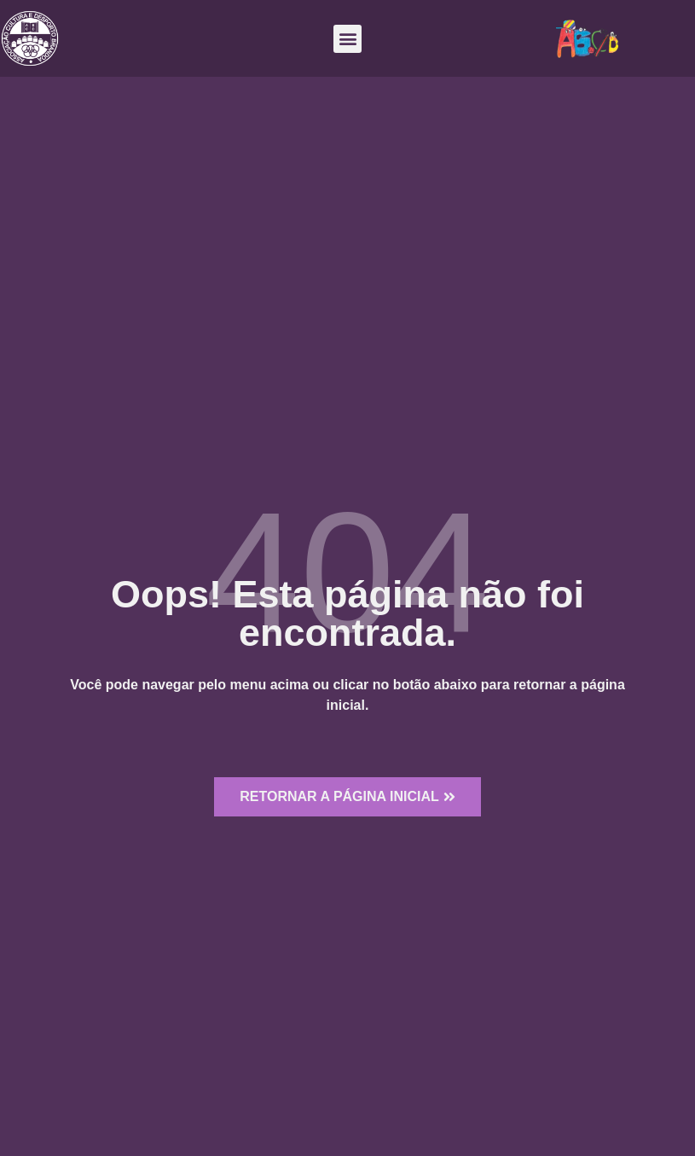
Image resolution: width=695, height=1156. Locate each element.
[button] (347, 39)
